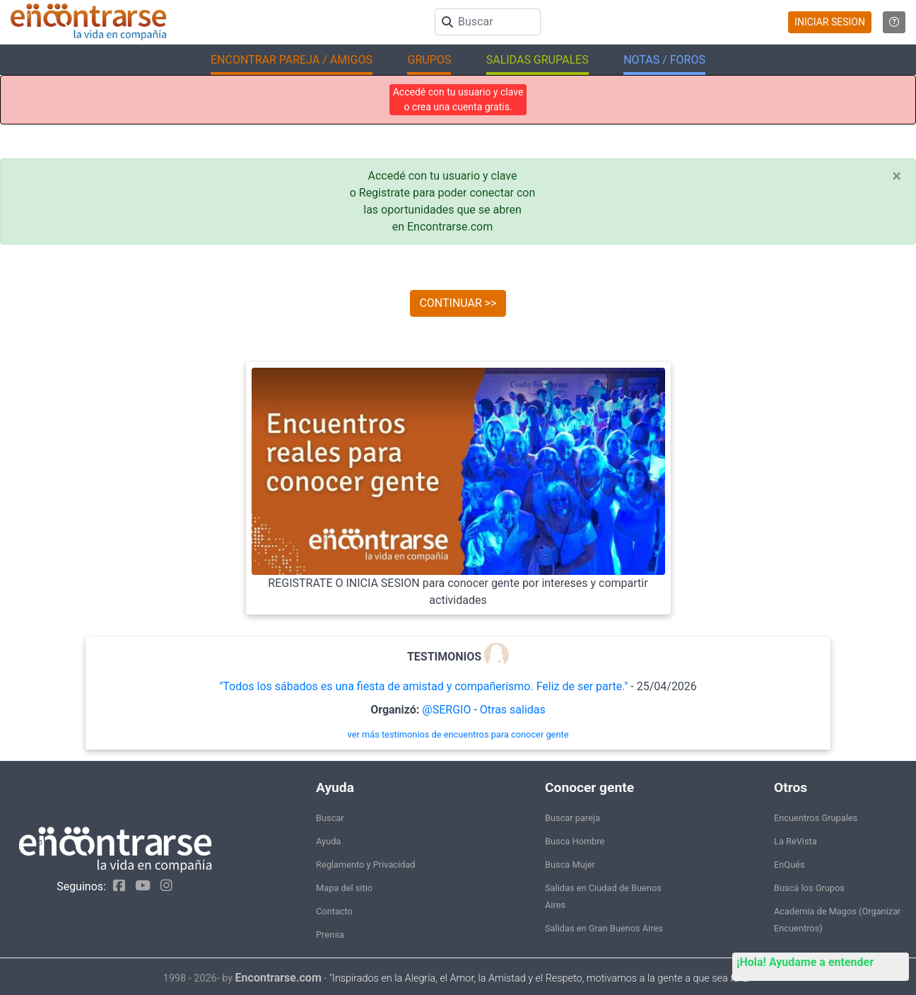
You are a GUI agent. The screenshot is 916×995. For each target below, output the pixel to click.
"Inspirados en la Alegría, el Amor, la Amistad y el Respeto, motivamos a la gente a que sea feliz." (541, 978)
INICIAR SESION (829, 22)
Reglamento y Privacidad (366, 864)
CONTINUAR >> (457, 303)
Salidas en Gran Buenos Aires (604, 928)
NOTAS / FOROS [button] (664, 59)
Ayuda (328, 841)
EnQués (789, 864)
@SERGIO (446, 709)
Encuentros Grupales (815, 818)
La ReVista (795, 841)
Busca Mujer (570, 864)
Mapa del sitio (344, 888)
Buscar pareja (572, 818)
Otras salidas (513, 709)
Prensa (330, 934)
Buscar (330, 818)
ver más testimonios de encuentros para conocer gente (458, 734)
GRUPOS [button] (429, 59)
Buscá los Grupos (809, 888)
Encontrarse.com (278, 977)
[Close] (896, 176)
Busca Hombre (574, 841)
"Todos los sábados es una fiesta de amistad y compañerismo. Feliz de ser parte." (423, 686)
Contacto (334, 911)
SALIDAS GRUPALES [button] (537, 59)
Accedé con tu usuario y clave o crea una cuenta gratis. (458, 99)
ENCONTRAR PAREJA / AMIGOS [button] (291, 59)
